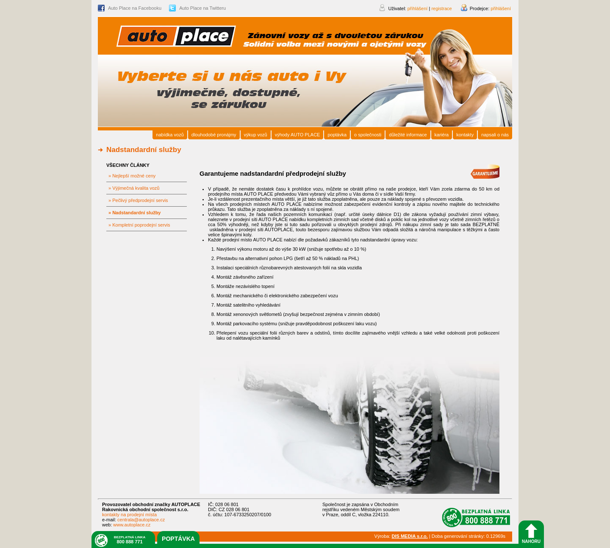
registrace (441, 8)
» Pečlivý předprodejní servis (138, 200)
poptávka (178, 538)
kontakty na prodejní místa (129, 514)
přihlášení (501, 8)
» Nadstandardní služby (134, 212)
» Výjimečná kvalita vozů (133, 188)
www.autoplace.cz (131, 524)
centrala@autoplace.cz (141, 519)
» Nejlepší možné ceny (131, 175)
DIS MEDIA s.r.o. (410, 536)
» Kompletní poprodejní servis (139, 224)
